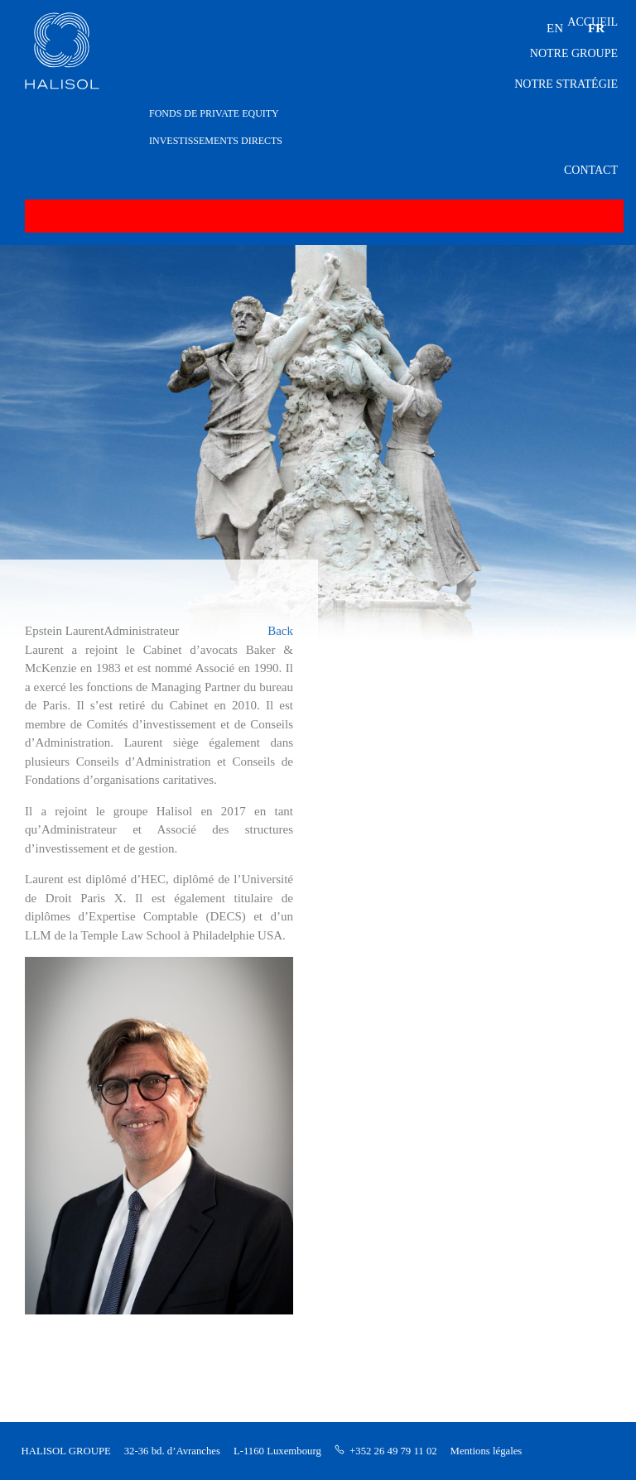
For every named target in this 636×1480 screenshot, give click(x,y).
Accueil (592, 22)
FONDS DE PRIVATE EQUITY (214, 113)
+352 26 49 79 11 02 (393, 1451)
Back (280, 630)
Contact (591, 170)
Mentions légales (486, 1451)
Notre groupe (574, 53)
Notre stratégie (566, 84)
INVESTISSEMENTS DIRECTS (215, 141)
